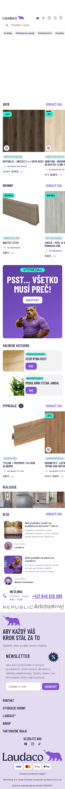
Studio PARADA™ (44, 786)
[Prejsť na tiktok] (39, 744)
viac (31, 366)
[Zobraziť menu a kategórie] (60, 17)
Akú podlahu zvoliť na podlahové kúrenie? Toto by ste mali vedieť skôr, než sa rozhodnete (42, 527)
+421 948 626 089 (47, 596)
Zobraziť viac (54, 104)
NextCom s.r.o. (54, 780)
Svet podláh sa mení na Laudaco (39, 559)
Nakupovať (32, 300)
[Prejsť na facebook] (25, 744)
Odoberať (51, 686)
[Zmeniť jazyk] (37, 18)
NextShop (8, 780)
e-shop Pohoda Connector (29, 780)
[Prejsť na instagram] (32, 744)
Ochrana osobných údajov (32, 774)
